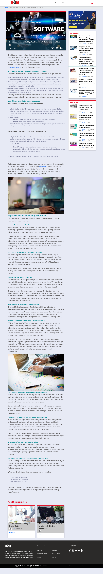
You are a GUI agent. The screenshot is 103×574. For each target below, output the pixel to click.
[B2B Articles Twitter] (76, 569)
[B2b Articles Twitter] (53, 48)
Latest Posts (55, 3)
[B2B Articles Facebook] (70, 569)
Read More (12, 542)
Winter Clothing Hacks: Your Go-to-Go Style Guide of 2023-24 (86, 117)
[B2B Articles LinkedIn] (82, 569)
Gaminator (42, 166)
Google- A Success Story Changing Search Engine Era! (86, 135)
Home (46, 3)
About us (39, 569)
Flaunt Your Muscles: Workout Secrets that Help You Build (85, 107)
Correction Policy (42, 572)
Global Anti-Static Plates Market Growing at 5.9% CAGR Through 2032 (86, 92)
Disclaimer (55, 569)
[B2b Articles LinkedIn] (62, 48)
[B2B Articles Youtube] (79, 569)
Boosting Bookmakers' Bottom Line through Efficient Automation (50, 535)
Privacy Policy (56, 572)
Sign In (64, 3)
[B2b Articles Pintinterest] (57, 48)
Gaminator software (14, 67)
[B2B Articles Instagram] (73, 569)
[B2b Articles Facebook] (48, 48)
